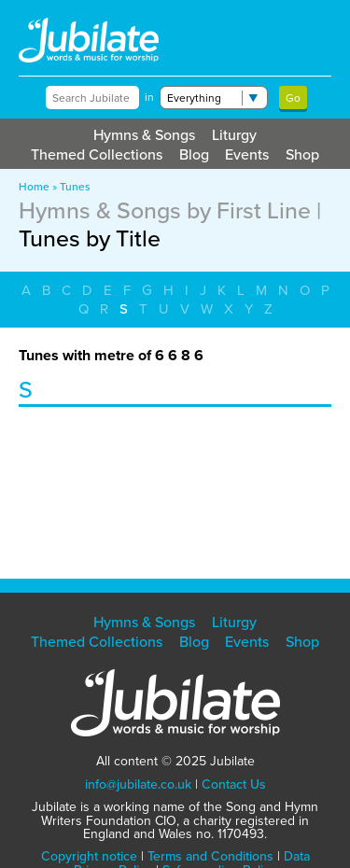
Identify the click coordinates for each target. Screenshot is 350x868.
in (149, 97)
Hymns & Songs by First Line (165, 210)
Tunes (75, 186)
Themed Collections (96, 154)
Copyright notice (89, 856)
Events (247, 154)
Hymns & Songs (144, 135)
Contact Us (234, 784)
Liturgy (234, 135)
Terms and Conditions (210, 856)
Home (34, 186)
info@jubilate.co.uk (138, 784)
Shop (302, 154)
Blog (194, 154)
